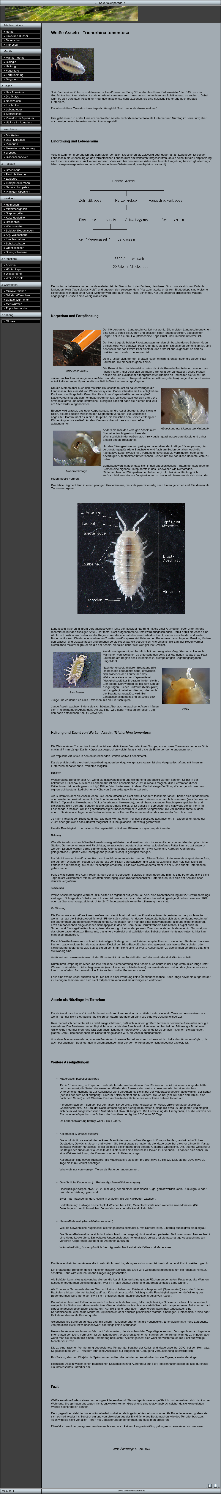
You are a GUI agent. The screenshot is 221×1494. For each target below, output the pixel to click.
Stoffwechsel (12, 113)
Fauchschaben (14, 239)
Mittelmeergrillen (15, 209)
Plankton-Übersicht (16, 191)
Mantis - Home (14, 57)
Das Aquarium (13, 92)
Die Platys (11, 96)
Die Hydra (11, 135)
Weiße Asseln (13, 278)
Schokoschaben (14, 243)
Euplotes (10, 178)
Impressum (11, 44)
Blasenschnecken (15, 157)
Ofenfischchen (13, 247)
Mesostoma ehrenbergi (19, 148)
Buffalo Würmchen (16, 299)
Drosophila (11, 221)
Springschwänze (15, 252)
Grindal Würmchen (16, 295)
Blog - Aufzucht (14, 79)
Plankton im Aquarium (18, 118)
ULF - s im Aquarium (17, 122)
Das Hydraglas (14, 139)
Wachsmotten (13, 226)
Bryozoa (9, 152)
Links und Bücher (15, 36)
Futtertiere (11, 70)
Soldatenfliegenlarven (18, 230)
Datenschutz (12, 40)
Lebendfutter (12, 109)
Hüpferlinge (12, 269)
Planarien (10, 144)
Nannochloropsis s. (16, 187)
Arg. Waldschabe (15, 234)
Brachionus (11, 170)
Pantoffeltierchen (15, 174)
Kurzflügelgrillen (14, 217)
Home (8, 31)
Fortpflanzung (13, 75)
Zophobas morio (15, 308)
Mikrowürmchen (14, 291)
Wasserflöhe (12, 273)
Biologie (9, 62)
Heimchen (11, 204)
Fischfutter (11, 105)
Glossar (9, 321)
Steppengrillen (13, 213)
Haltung (9, 66)
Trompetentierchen (16, 183)
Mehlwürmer (12, 304)
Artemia (9, 265)
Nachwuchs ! (12, 100)
